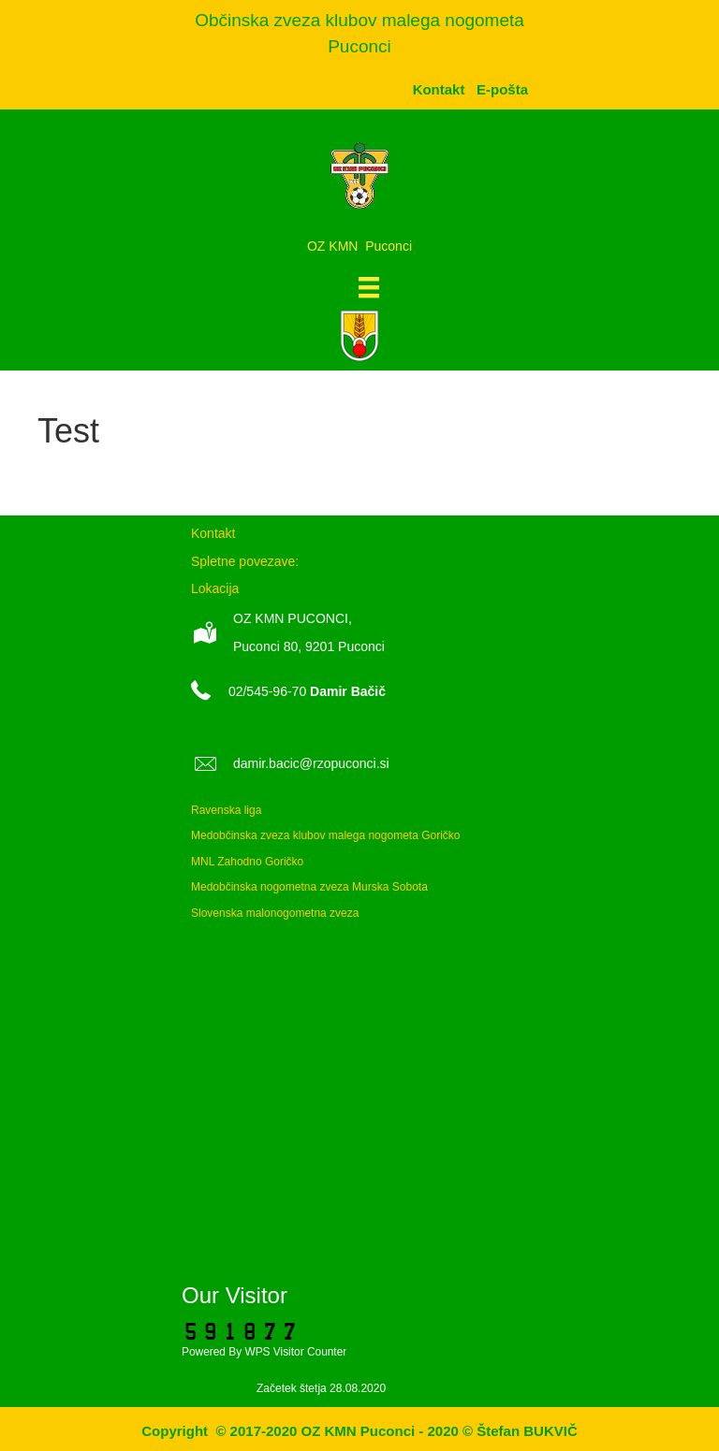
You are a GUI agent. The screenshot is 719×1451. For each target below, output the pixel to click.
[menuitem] (502, 89)
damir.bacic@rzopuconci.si (311, 763)
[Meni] (368, 287)
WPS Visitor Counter (295, 1351)
